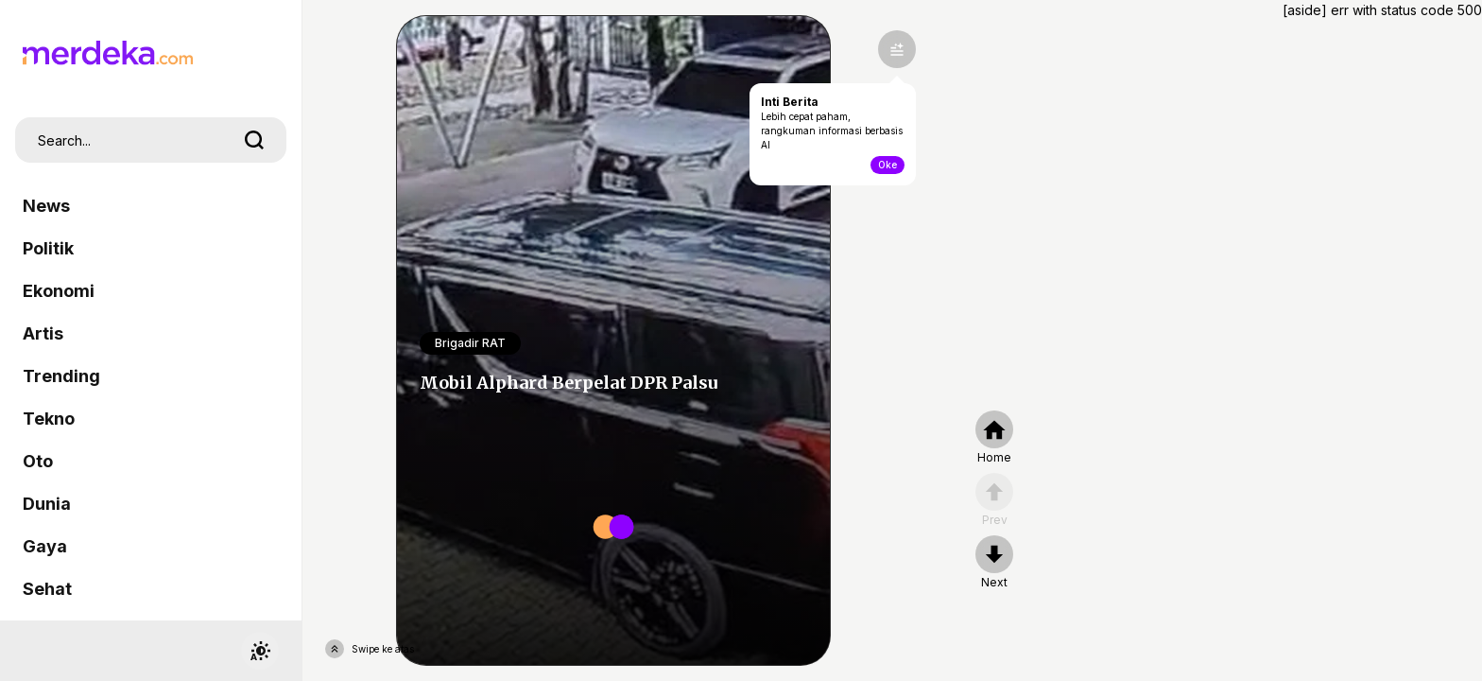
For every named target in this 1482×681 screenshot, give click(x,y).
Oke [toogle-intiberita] (887, 164)
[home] (994, 437)
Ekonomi (59, 291)
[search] (254, 140)
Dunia (47, 504)
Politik (48, 248)
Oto (38, 461)
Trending (61, 376)
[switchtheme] (260, 651)
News (46, 206)
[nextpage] (994, 562)
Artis (43, 333)
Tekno (49, 418)
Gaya (45, 546)
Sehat (47, 589)
